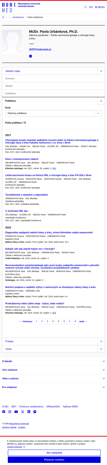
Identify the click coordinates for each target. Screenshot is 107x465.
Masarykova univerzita (19, 423)
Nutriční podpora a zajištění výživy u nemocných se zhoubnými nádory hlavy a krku (50, 287)
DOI (54, 168)
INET (13, 406)
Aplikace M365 (70, 406)
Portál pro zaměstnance (31, 406)
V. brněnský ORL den (16, 211)
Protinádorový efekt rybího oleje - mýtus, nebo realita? (34, 303)
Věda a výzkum (10, 378)
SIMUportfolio (53, 406)
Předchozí (26, 321)
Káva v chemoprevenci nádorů (21, 159)
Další (83, 321)
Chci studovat (9, 370)
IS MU (5, 406)
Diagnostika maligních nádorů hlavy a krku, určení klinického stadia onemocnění (49, 232)
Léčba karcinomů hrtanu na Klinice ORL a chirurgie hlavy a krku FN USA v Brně (48, 175)
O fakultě (7, 361)
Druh (8, 107)
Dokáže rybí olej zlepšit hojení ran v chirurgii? (30, 249)
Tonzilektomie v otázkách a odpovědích (26, 195)
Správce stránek (9, 427)
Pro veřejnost (9, 387)
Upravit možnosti (16, 449)
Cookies (21, 427)
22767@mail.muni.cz (40, 49)
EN (91, 7)
